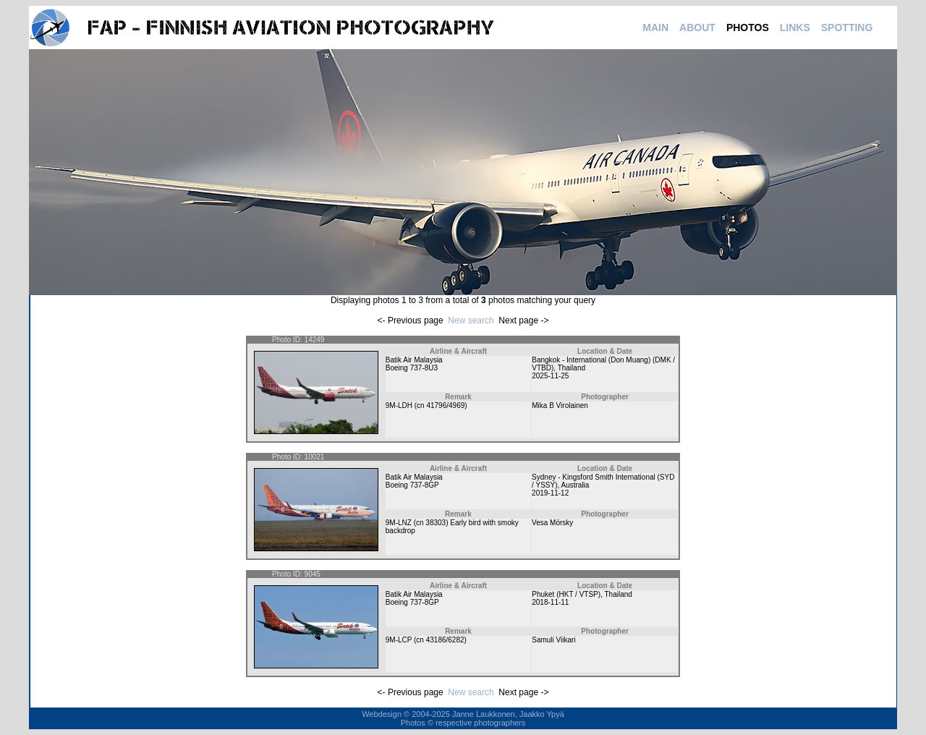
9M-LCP (399, 640)
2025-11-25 (550, 376)
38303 (435, 523)
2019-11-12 (550, 493)
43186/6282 (445, 640)
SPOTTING (847, 27)
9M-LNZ (399, 523)
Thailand (571, 368)
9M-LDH (399, 405)
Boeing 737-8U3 (412, 368)
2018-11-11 (550, 602)
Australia (575, 485)
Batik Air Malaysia (414, 360)
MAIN (655, 27)
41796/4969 (445, 405)
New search (470, 320)
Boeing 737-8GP (412, 485)
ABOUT (697, 27)
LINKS (795, 27)
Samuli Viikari (553, 640)
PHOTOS (747, 27)
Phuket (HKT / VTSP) (566, 594)
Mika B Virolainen (560, 405)
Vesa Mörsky (552, 523)
